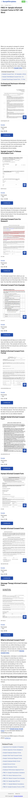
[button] (26, 1)
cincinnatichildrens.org (6, 388)
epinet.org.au (3, 188)
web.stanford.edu (4, 563)
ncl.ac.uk (3, 320)
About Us (17, 793)
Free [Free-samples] (23, 1)
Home (2, 5)
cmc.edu (2, 256)
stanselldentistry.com (5, 454)
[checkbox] (1, 1)
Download (7, 135)
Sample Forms (8, 5)
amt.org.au (3, 620)
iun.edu (2, 509)
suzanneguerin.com (5, 120)
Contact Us (11, 793)
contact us (8, 738)
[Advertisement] (14, 28)
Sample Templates (18, 796)
